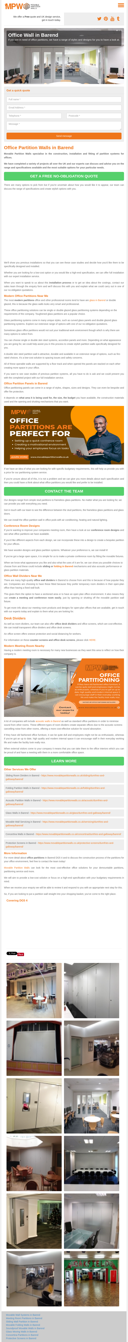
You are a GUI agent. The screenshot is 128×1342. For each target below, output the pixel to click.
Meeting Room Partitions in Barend (24, 1318)
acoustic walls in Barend (48, 721)
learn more (64, 761)
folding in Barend (63, 566)
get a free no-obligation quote (64, 176)
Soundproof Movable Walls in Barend (25, 1328)
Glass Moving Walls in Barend (21, 1331)
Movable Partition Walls (17, 867)
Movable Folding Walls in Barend (23, 1325)
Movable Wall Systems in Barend (23, 1315)
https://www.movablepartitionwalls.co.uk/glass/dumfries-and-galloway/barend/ (70, 813)
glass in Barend (98, 300)
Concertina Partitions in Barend (22, 1335)
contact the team (64, 491)
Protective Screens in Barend (21, 1338)
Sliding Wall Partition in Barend (22, 1321)
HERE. (92, 640)
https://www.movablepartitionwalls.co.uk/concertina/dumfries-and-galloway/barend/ (78, 834)
